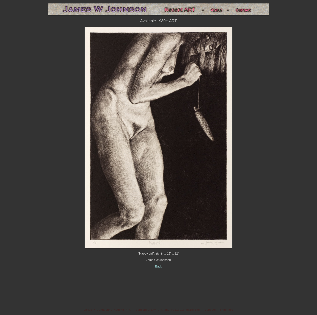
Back (158, 266)
